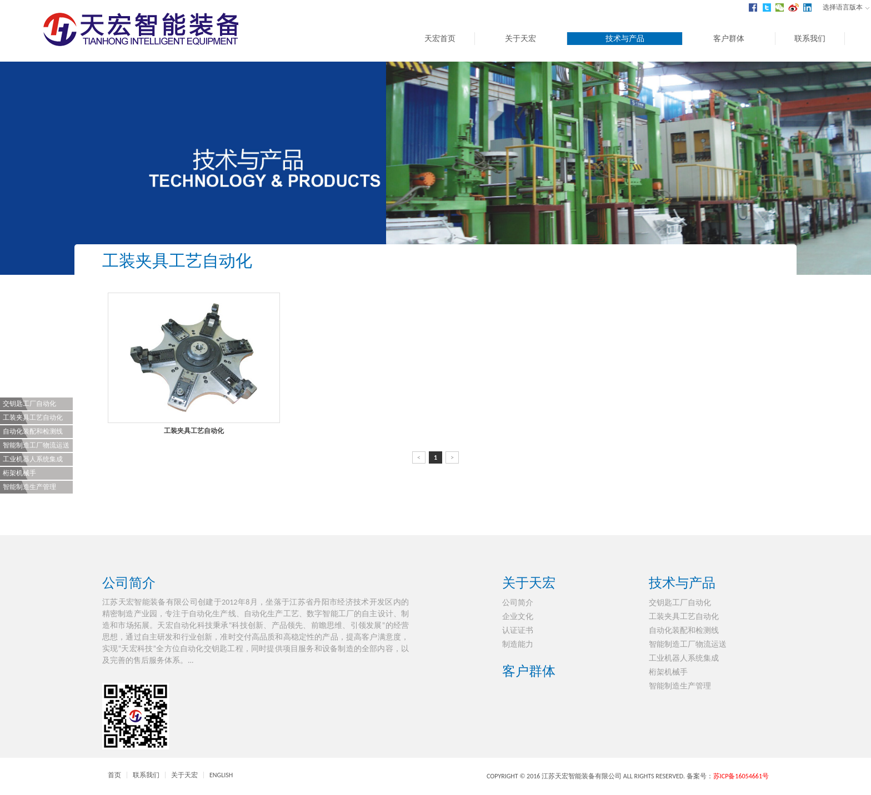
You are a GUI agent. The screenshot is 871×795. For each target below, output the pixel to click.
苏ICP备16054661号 (741, 776)
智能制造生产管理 (29, 487)
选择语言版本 (846, 7)
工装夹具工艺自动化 (33, 417)
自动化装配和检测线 (33, 431)
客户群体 (728, 38)
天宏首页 (439, 38)
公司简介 (129, 583)
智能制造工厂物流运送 (36, 445)
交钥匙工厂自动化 (29, 403)
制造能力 (517, 644)
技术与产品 (624, 38)
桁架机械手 (19, 473)
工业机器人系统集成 (33, 459)
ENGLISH (221, 775)
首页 (114, 775)
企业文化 (517, 616)
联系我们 (809, 38)
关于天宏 (520, 38)
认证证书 (517, 630)
